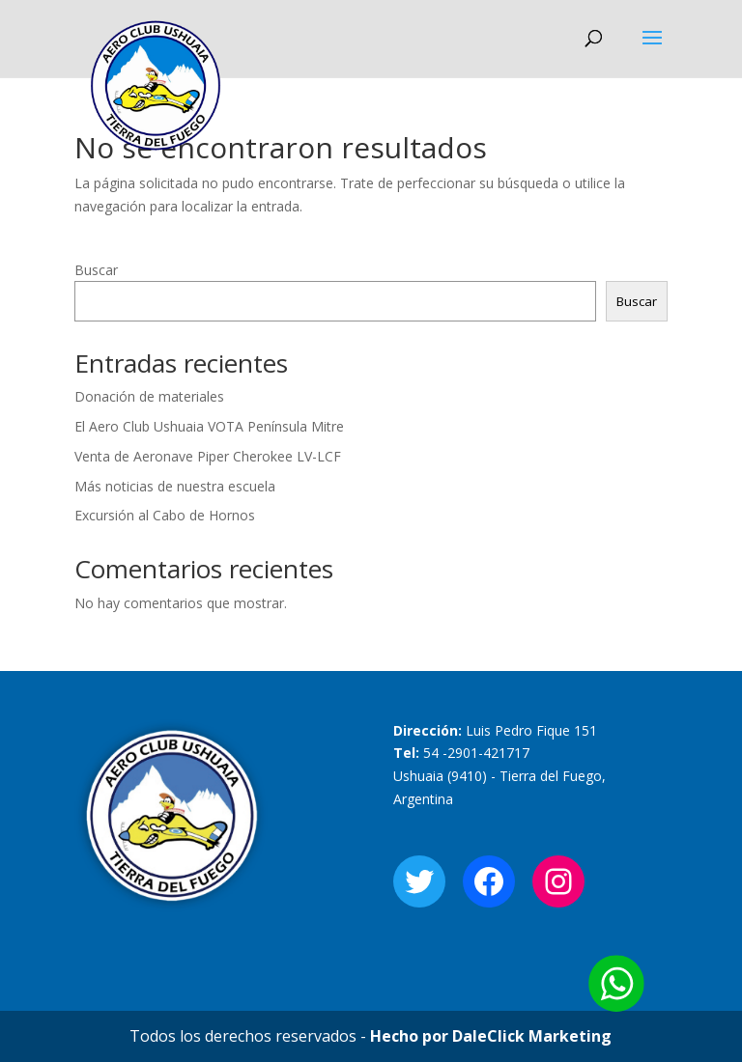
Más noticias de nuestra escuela (174, 486)
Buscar (96, 270)
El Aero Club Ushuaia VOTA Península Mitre (209, 426)
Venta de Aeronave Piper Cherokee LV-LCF (207, 456)
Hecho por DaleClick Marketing (491, 1036)
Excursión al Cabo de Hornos (164, 515)
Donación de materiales (149, 396)
